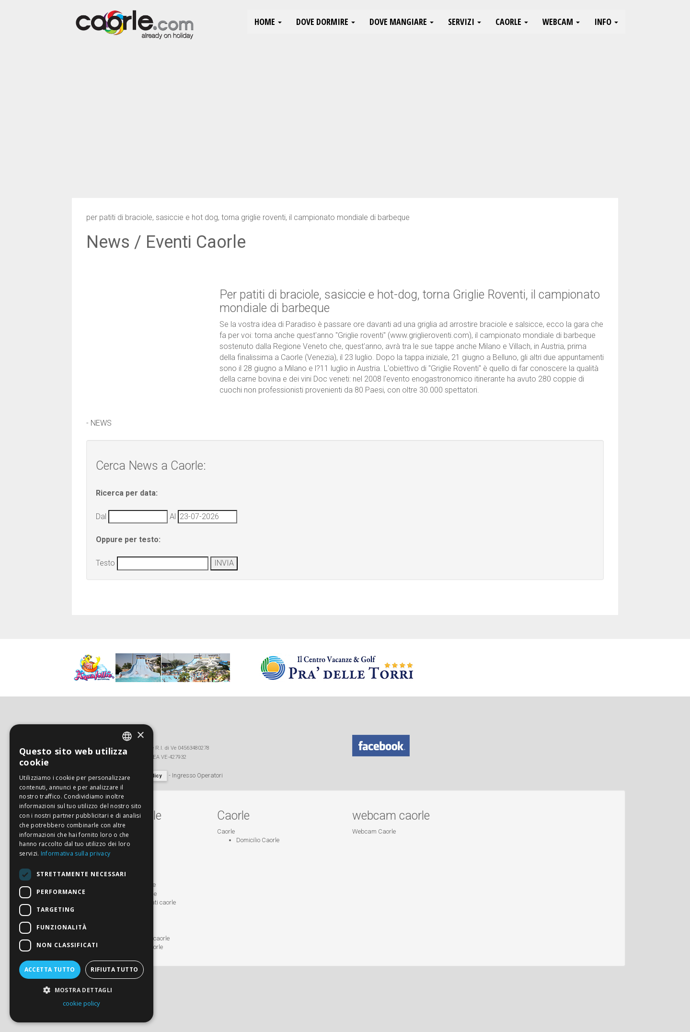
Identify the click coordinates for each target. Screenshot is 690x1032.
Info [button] (606, 21)
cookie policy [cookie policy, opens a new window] (81, 1003)
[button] (81, 989)
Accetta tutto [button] (49, 969)
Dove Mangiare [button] (401, 21)
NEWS (101, 423)
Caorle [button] (511, 21)
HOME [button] (268, 21)
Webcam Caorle (374, 831)
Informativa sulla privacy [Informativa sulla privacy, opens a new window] (76, 853)
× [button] (140, 735)
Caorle (226, 831)
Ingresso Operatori (197, 775)
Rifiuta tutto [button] (114, 969)
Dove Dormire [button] (325, 21)
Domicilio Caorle (257, 840)
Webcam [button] (561, 21)
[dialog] (81, 873)
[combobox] (127, 736)
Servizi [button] (464, 21)
